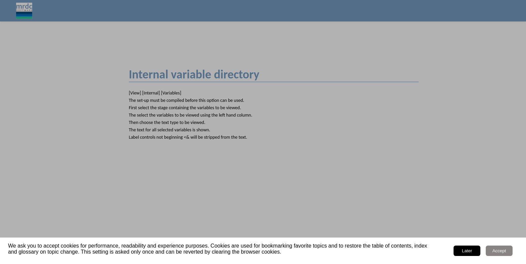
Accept (499, 250)
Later (467, 250)
